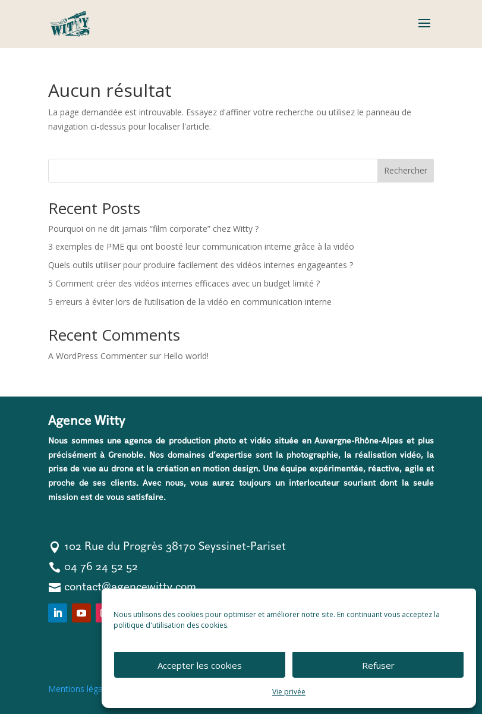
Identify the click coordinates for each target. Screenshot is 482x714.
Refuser (378, 665)
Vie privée (288, 692)
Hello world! (186, 355)
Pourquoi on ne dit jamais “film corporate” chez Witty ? (153, 228)
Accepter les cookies (199, 665)
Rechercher (405, 170)
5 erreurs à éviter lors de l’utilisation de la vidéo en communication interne (190, 301)
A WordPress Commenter (97, 355)
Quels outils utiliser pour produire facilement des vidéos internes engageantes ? (200, 264)
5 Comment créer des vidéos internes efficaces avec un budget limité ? (184, 283)
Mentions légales (81, 688)
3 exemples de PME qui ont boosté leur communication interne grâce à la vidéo (201, 246)
